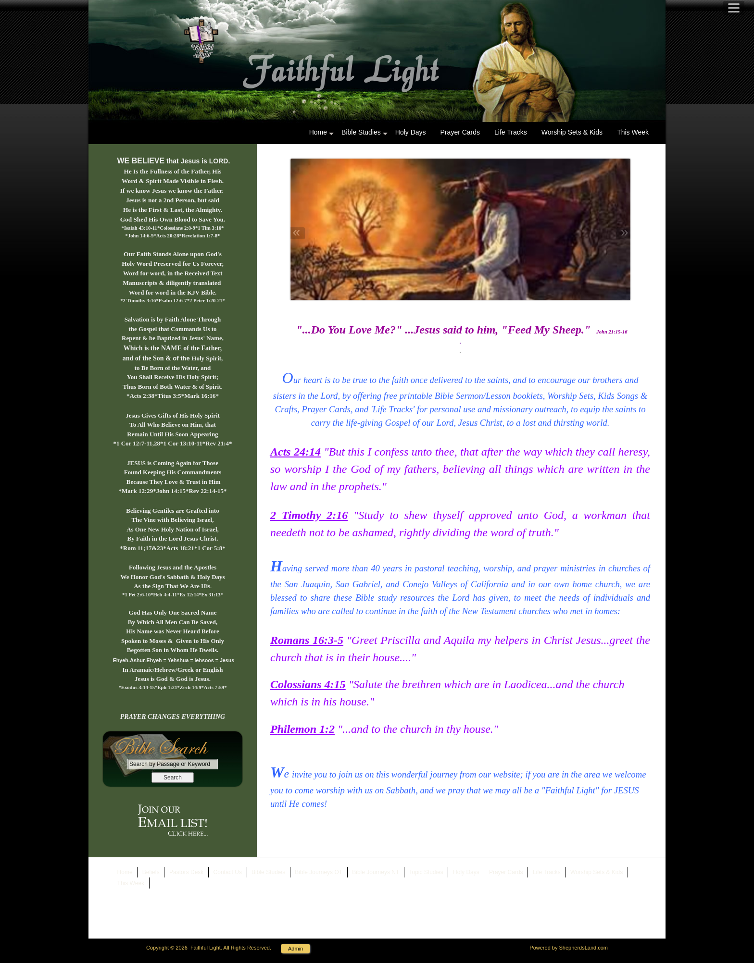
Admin (295, 948)
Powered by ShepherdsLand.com (568, 948)
